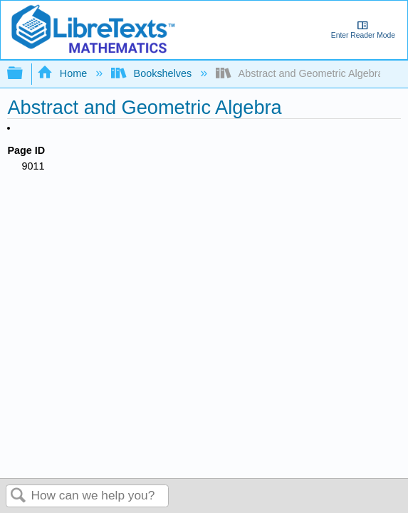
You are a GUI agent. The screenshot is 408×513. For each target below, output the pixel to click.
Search (18, 496)
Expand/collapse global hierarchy (24, 74)
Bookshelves (152, 73)
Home (63, 73)
